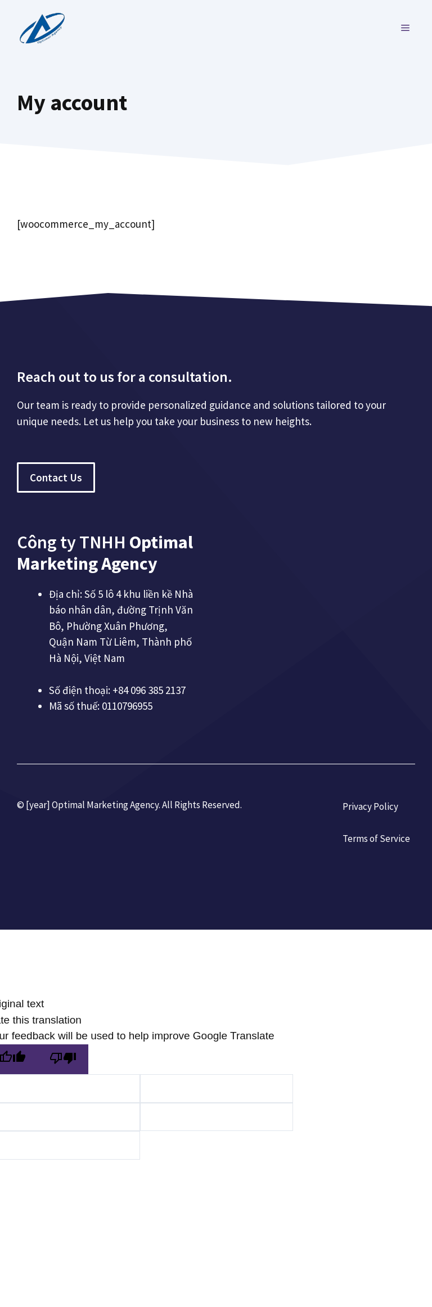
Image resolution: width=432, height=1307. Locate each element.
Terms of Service (376, 838)
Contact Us (56, 477)
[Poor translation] (63, 1059)
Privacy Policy (370, 806)
